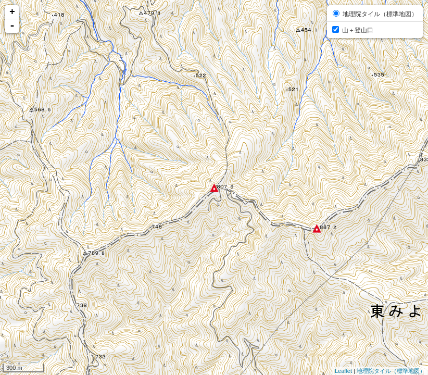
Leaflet (343, 371)
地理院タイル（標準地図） (391, 371)
